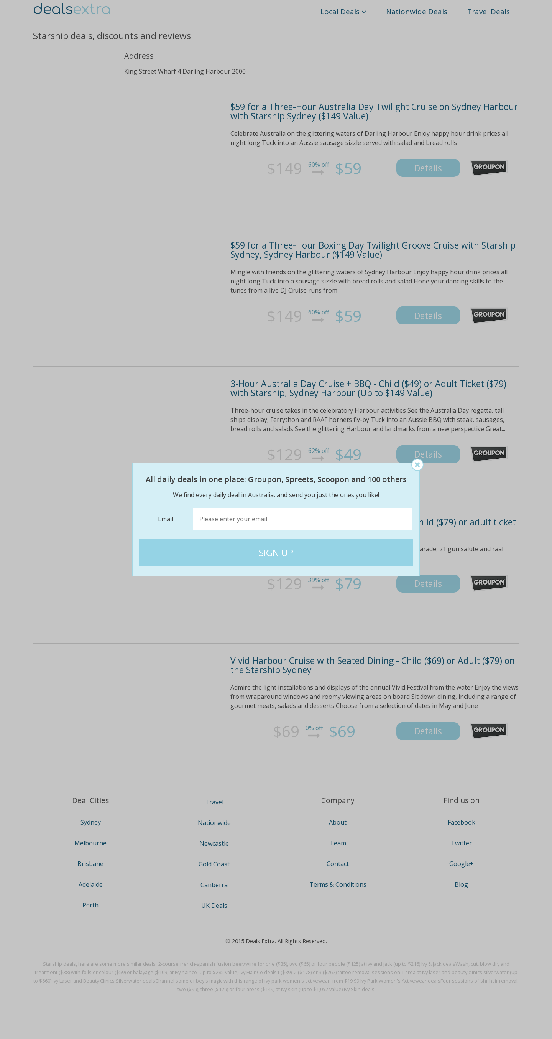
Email (165, 519)
